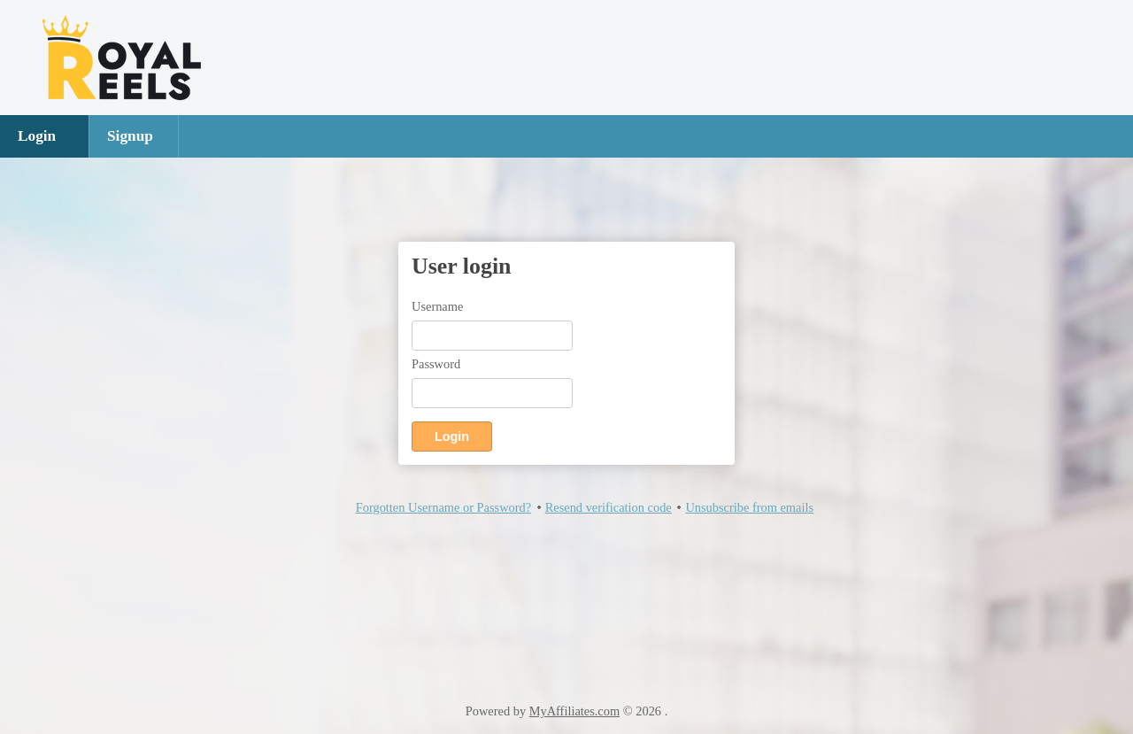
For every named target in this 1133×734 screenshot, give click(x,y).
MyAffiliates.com (574, 711)
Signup (130, 135)
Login (37, 135)
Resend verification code (608, 507)
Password (436, 364)
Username (437, 306)
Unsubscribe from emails (749, 507)
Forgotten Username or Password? (443, 507)
